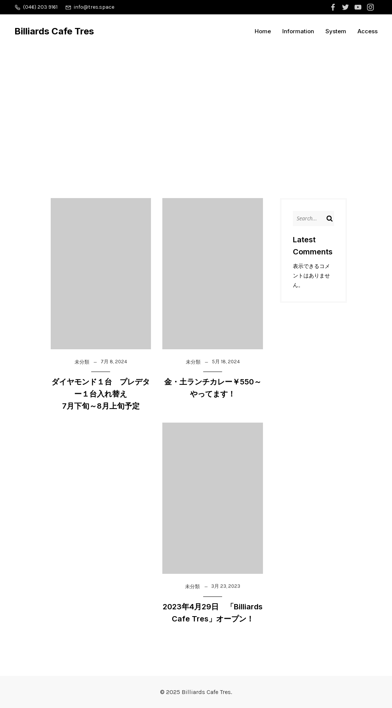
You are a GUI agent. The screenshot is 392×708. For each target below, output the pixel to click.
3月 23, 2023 (225, 586)
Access (368, 31)
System (335, 31)
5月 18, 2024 (226, 361)
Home (263, 31)
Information (298, 31)
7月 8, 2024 (114, 361)
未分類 (82, 362)
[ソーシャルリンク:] (334, 7)
